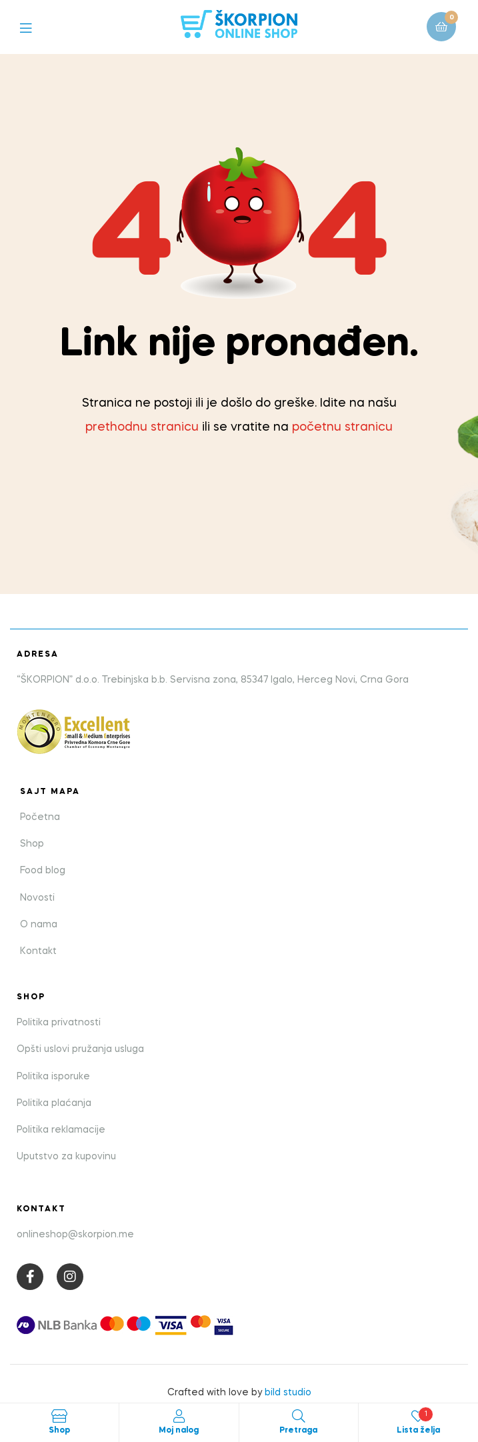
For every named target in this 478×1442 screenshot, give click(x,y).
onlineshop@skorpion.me (75, 1234)
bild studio (288, 1392)
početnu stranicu (342, 427)
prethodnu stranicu (142, 427)
